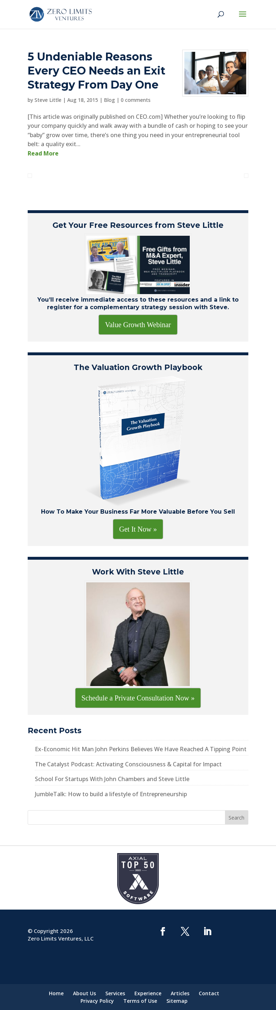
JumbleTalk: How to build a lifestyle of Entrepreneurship (111, 794)
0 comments (136, 99)
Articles (180, 993)
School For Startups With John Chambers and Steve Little (112, 779)
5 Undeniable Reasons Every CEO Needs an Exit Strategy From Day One (96, 70)
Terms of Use (140, 1000)
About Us (84, 993)
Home (56, 993)
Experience (147, 993)
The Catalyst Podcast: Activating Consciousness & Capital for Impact (128, 764)
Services (115, 993)
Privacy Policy (97, 1000)
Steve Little (47, 99)
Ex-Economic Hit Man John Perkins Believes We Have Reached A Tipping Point (141, 749)
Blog (109, 99)
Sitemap (177, 1000)
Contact (209, 993)
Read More (43, 153)
